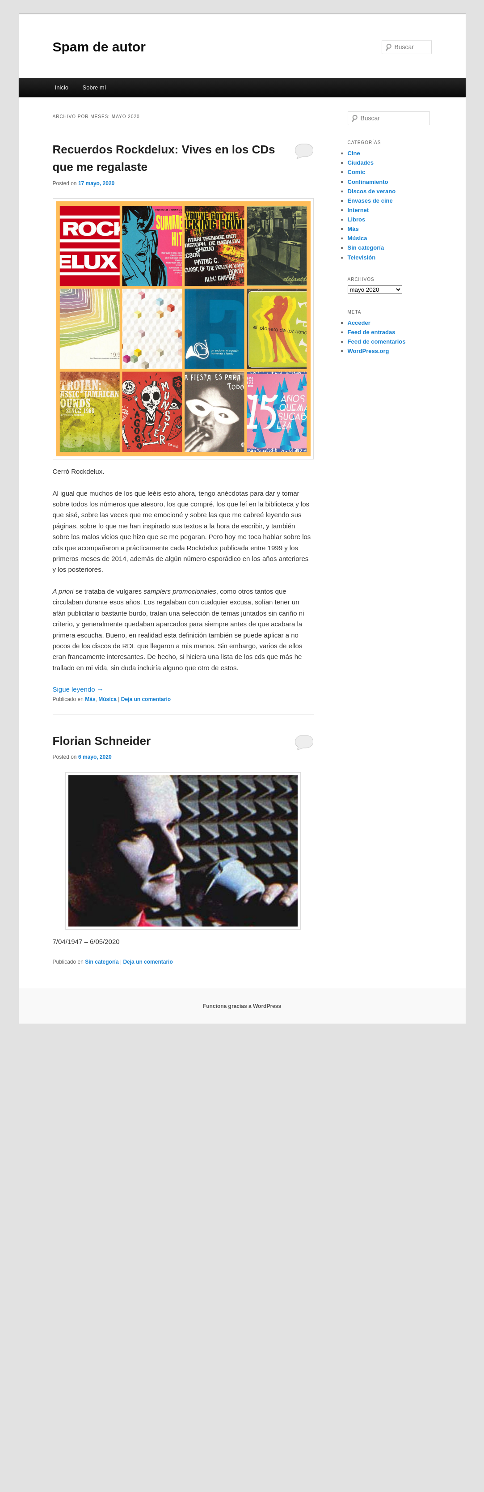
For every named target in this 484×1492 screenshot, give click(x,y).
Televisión (362, 257)
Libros (357, 219)
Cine (354, 153)
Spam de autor (99, 46)
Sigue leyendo (78, 689)
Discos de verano (372, 191)
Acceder (359, 322)
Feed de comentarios (377, 341)
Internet (358, 210)
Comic (357, 172)
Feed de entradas (372, 332)
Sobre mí (94, 87)
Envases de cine (370, 200)
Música (107, 699)
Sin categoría (101, 962)
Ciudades (361, 162)
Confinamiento (368, 182)
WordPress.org (368, 351)
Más (90, 699)
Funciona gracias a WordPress (242, 1006)
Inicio (61, 87)
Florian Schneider (102, 741)
